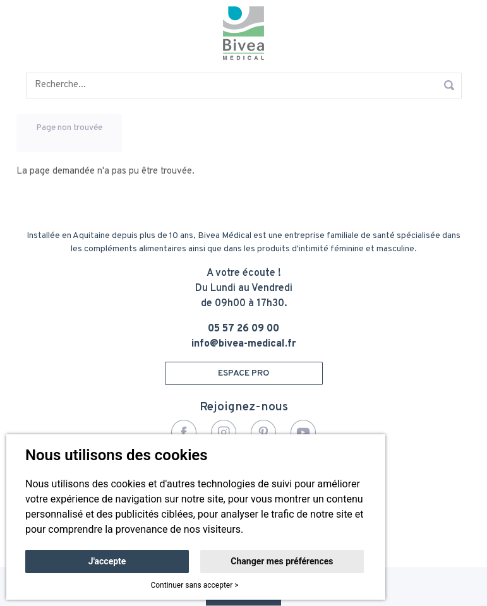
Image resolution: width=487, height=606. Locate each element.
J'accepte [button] (107, 561)
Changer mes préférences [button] (282, 561)
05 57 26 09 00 (243, 329)
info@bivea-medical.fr (243, 344)
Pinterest (263, 432)
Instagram (223, 432)
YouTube (303, 432)
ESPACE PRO (243, 373)
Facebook (183, 432)
